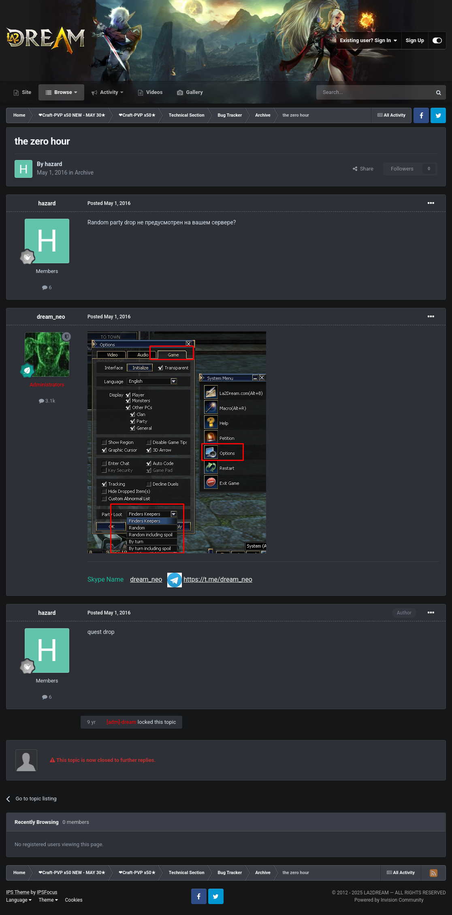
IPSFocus (47, 892)
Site (26, 92)
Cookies (74, 900)
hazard (53, 164)
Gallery (194, 92)
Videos (154, 92)
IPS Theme (18, 892)
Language (19, 900)
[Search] (354, 92)
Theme (48, 900)
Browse (63, 92)
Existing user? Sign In (368, 40)
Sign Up (415, 40)
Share (363, 169)
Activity (109, 92)
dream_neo (51, 317)
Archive (84, 172)
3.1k (47, 401)
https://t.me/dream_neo (217, 579)
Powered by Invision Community (389, 900)
